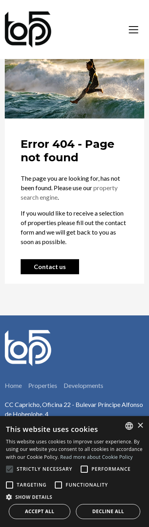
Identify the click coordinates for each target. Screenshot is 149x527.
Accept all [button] (39, 511)
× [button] (140, 426)
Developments (83, 385)
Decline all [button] (108, 511)
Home (13, 385)
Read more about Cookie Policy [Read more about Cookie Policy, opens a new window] (96, 457)
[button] (74, 497)
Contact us (50, 266)
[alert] (74, 471)
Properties (42, 385)
